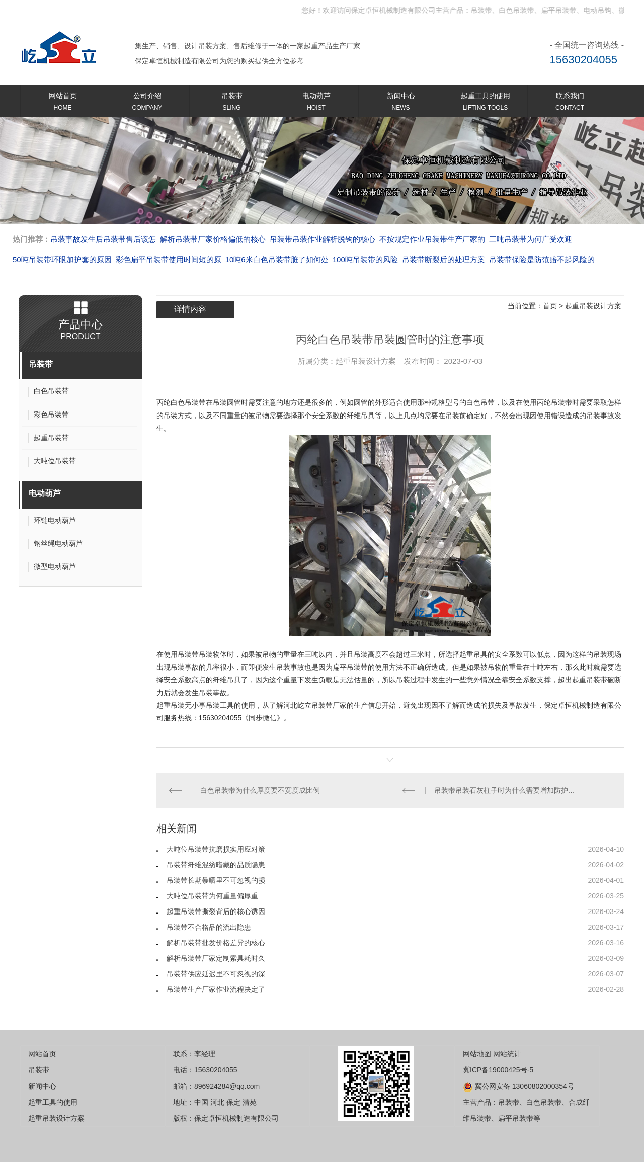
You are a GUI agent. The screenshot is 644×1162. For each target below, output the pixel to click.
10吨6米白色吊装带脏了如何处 (364, 259)
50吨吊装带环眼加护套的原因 (149, 259)
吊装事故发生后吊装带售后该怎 (213, 239)
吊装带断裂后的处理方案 (530, 259)
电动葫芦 (316, 103)
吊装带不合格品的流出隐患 (209, 927)
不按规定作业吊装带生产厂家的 (542, 239)
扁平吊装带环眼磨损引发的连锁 (103, 239)
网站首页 (63, 103)
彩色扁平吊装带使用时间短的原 (255, 259)
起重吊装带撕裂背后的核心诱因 (216, 911)
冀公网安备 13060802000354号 (518, 1086)
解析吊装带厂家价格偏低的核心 (322, 239)
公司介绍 (147, 103)
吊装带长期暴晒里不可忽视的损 (216, 880)
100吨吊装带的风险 (452, 259)
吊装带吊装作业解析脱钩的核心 (432, 239)
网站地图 (477, 1054)
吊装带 (232, 103)
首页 (550, 306)
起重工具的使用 (485, 103)
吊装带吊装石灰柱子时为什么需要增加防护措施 (507, 790)
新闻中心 (401, 103)
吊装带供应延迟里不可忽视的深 (216, 974)
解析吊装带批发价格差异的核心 (216, 943)
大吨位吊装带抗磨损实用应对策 (216, 849)
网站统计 (507, 1054)
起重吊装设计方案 (593, 306)
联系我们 (570, 103)
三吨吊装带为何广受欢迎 (54, 259)
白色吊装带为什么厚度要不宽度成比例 (260, 790)
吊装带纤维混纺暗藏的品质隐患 (216, 865)
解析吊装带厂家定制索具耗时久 (216, 958)
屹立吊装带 (315, 705)
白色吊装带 (188, 402)
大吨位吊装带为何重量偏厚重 (212, 896)
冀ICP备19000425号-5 (498, 1070)
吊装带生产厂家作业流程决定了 (216, 989)
